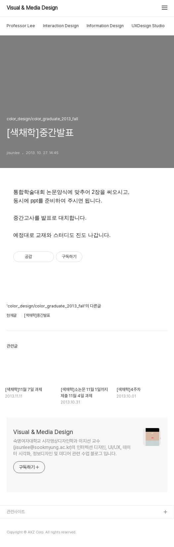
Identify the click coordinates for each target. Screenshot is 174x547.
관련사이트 (16, 511)
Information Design (105, 25)
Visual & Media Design (32, 8)
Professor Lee (21, 25)
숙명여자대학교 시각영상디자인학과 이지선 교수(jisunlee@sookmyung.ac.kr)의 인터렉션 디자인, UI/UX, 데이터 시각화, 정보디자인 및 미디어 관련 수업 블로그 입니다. (72, 447)
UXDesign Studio (148, 25)
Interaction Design (61, 25)
